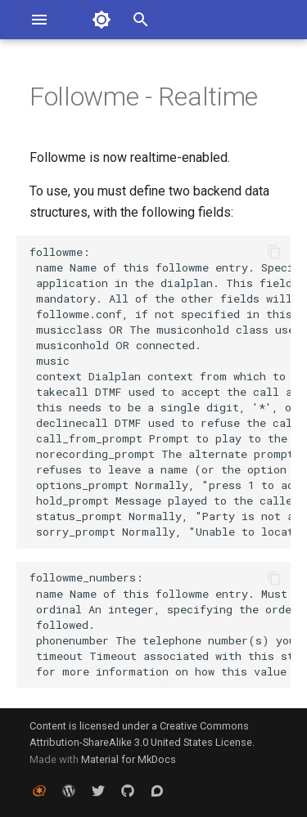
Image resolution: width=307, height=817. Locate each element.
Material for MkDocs (128, 759)
